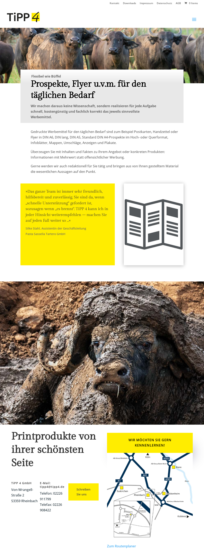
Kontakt (114, 3)
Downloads (129, 3)
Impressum (146, 3)
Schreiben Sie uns (83, 491)
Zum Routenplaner (121, 546)
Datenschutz (164, 3)
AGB (178, 3)
